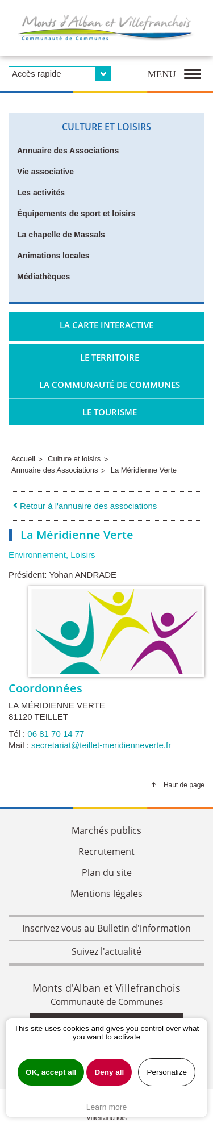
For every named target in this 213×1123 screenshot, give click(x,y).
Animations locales (53, 256)
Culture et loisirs (106, 126)
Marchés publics (106, 830)
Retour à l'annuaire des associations (84, 506)
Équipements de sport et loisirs (76, 214)
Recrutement (106, 851)
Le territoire (109, 357)
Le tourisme (109, 412)
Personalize (167, 1072)
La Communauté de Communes (109, 384)
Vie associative (45, 172)
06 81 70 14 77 (55, 733)
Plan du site (107, 872)
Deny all (109, 1072)
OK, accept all (51, 1072)
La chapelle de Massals (61, 235)
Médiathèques (43, 277)
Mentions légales (106, 893)
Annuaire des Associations (68, 151)
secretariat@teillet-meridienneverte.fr (101, 745)
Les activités (41, 193)
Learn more (106, 1107)
